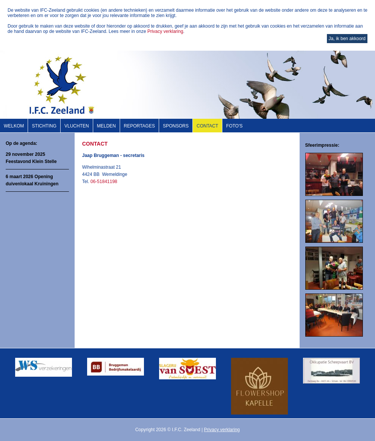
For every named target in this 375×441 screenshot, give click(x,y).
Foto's (234, 126)
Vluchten (76, 126)
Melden (106, 126)
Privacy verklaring (165, 31)
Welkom (14, 126)
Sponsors (176, 126)
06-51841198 (104, 181)
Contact (207, 126)
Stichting (44, 126)
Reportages (139, 126)
